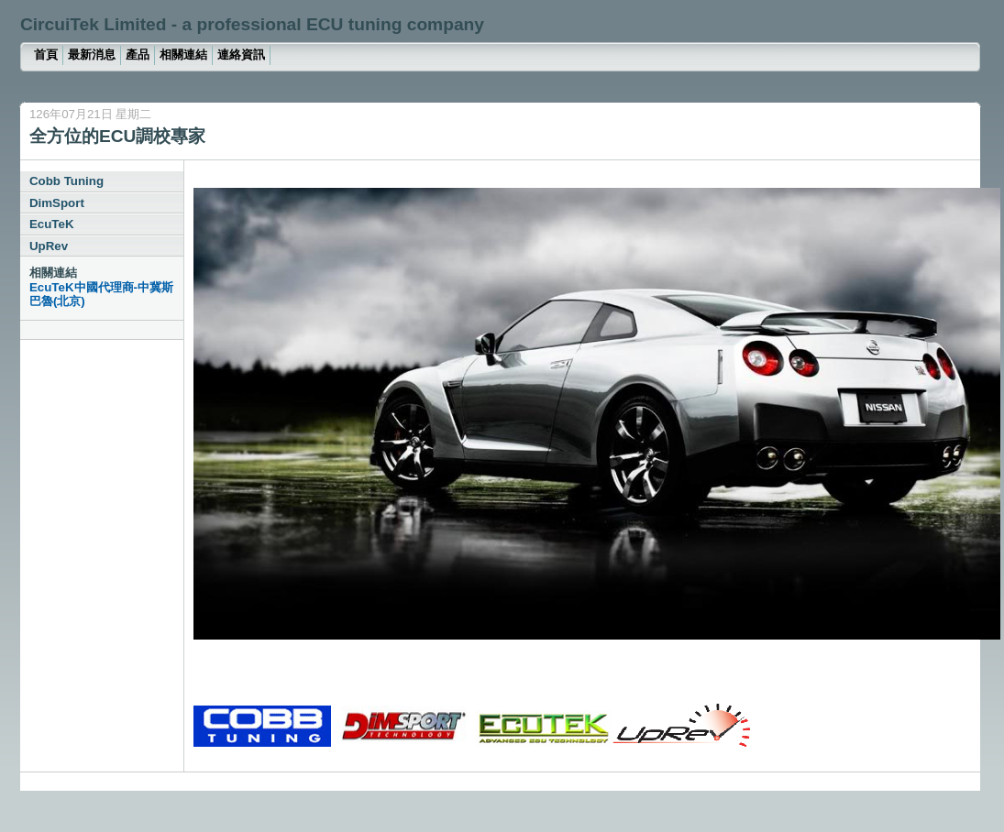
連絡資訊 (241, 54)
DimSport (56, 203)
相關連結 (183, 54)
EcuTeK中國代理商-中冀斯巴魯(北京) (101, 294)
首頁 (46, 54)
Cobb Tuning (66, 181)
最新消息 (92, 54)
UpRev (48, 246)
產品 (137, 54)
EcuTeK (51, 224)
